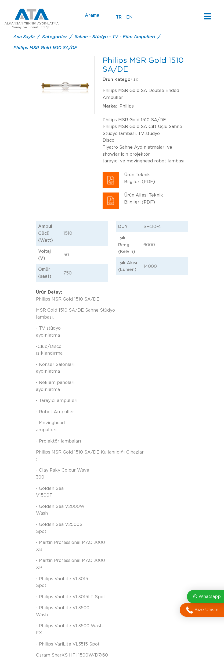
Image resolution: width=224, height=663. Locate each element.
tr (119, 17)
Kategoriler (54, 36)
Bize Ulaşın (202, 610)
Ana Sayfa (24, 36)
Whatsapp (207, 596)
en (129, 17)
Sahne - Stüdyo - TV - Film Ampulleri (115, 36)
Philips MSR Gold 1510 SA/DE (45, 47)
